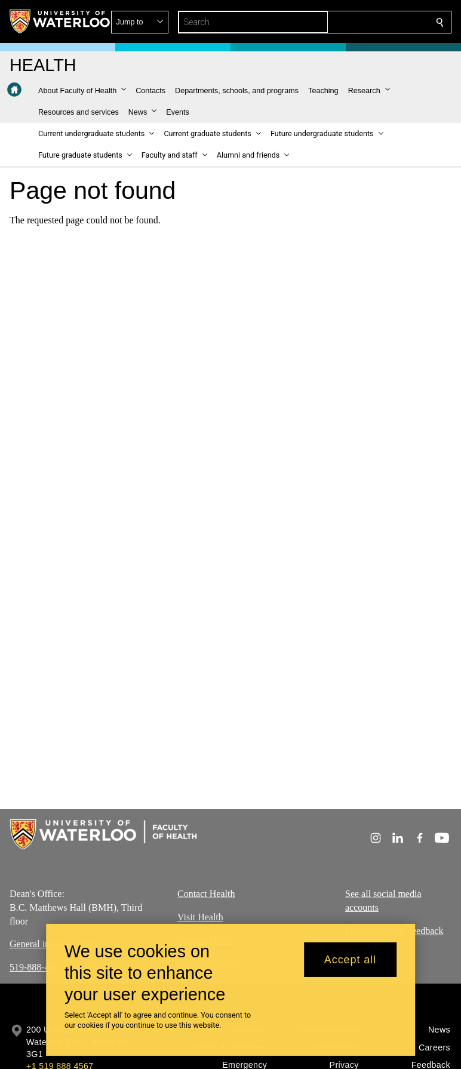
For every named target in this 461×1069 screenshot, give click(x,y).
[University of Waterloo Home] (60, 21)
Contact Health (206, 894)
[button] (353, 22)
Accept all (350, 965)
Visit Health (200, 916)
